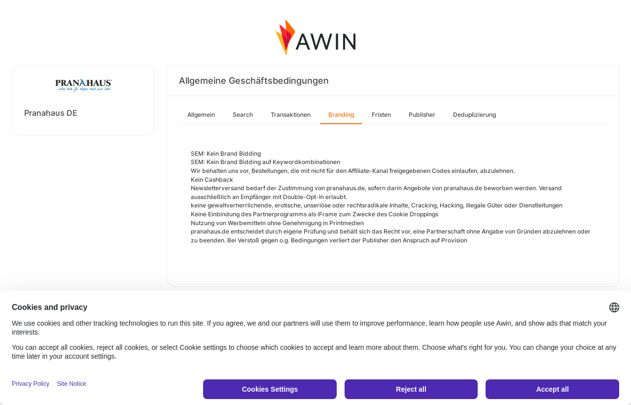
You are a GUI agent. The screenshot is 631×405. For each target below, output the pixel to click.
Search (243, 114)
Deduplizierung (474, 114)
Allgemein (201, 114)
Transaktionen (291, 114)
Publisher (422, 114)
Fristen (381, 114)
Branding (341, 114)
